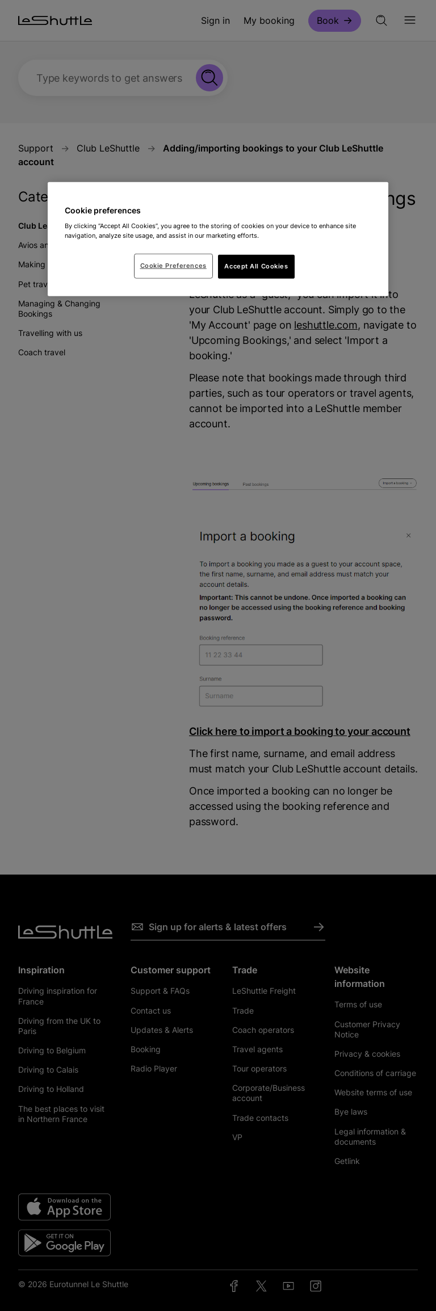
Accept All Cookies (256, 266)
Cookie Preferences (173, 266)
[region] (218, 239)
